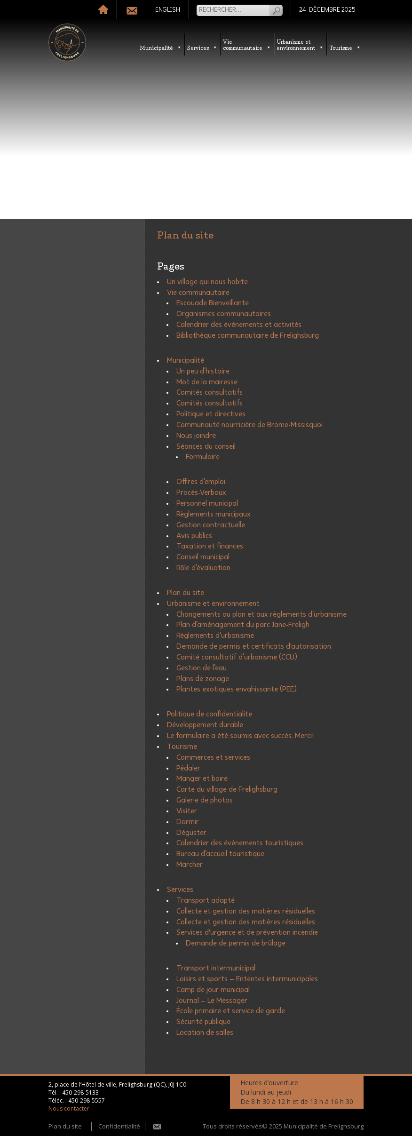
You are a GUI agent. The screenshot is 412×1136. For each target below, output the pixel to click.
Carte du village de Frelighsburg (226, 789)
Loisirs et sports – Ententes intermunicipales (247, 979)
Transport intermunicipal (215, 968)
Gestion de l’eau (201, 668)
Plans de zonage (202, 679)
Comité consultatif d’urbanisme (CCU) (236, 657)
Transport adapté (205, 900)
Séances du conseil (206, 446)
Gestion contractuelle (210, 525)
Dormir (187, 822)
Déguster (191, 832)
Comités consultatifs (209, 392)
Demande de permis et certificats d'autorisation (253, 646)
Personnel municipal (207, 503)
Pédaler (188, 768)
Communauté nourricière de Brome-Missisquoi (249, 425)
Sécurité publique (203, 1021)
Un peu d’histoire (203, 371)
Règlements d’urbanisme (215, 635)
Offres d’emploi (200, 481)
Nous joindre (196, 435)
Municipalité (161, 47)
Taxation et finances (209, 546)
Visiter (186, 811)
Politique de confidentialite (209, 714)
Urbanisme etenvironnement (300, 44)
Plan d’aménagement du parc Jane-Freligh (242, 624)
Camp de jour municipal (213, 989)
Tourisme (345, 47)
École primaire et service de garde (230, 1011)
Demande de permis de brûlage (235, 943)
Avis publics (194, 536)
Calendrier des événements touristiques (239, 843)
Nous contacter (68, 1108)
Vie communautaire (247, 44)
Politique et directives (211, 414)
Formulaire (203, 457)
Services (202, 47)
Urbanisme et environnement (213, 603)
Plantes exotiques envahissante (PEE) (236, 689)
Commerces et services (213, 757)
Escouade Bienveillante (212, 303)
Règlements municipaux (213, 514)
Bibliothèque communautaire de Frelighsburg (247, 335)
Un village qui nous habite (207, 282)
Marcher (189, 864)
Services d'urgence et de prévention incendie (247, 932)
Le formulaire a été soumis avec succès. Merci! (240, 735)
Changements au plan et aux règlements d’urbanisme (261, 614)
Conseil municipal (203, 557)
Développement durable (205, 725)
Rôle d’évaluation (203, 568)
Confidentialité (119, 1126)
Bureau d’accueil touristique (220, 854)
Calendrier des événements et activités (238, 324)
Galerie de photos (204, 800)
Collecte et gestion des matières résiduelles (245, 911)
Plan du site (185, 592)
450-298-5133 (80, 1092)
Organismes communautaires (223, 314)
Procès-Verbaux (201, 492)
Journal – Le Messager (211, 1000)
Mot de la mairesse (207, 382)
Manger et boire (202, 778)
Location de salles (204, 1032)
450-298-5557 (86, 1100)
